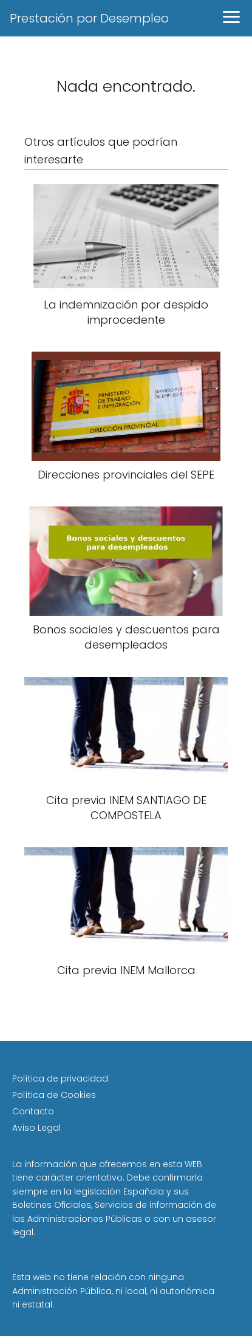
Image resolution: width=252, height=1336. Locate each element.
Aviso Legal (36, 1128)
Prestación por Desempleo (89, 18)
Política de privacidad (60, 1078)
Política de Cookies (54, 1095)
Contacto (33, 1111)
